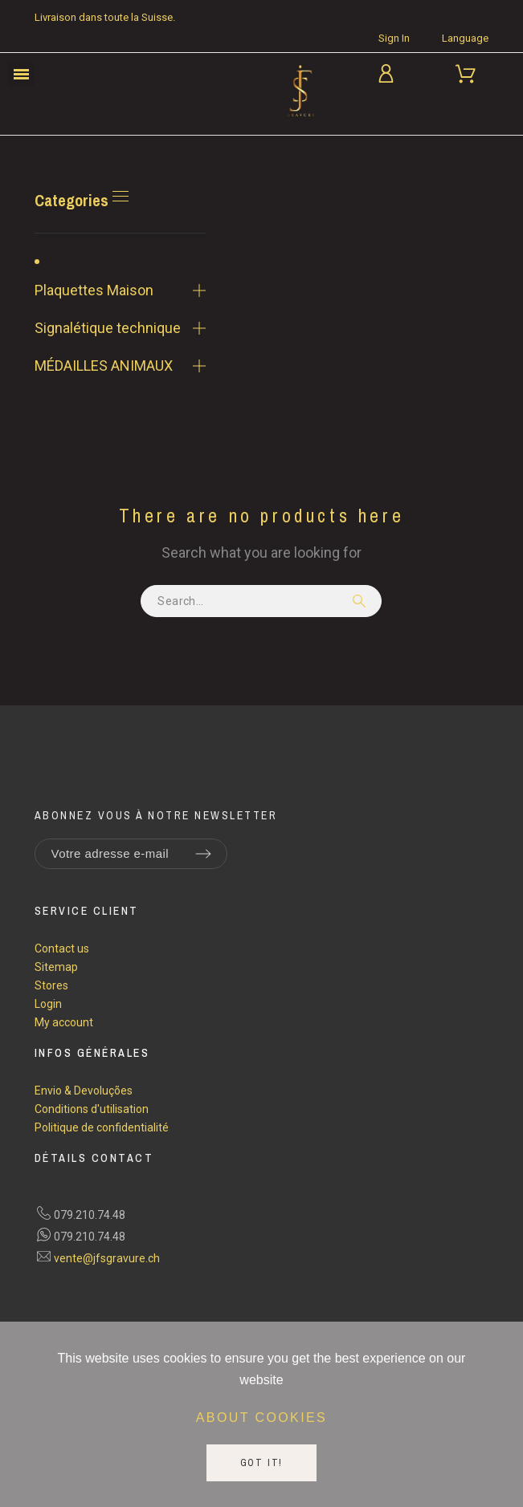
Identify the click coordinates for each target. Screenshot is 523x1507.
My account (64, 1022)
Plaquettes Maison (94, 290)
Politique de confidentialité (102, 1127)
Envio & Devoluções (84, 1090)
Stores (51, 985)
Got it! (262, 1462)
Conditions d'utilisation (92, 1109)
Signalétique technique (108, 327)
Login (48, 1003)
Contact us (62, 948)
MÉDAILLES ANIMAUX (104, 365)
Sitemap (56, 967)
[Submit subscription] (203, 854)
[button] (21, 74)
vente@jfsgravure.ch (107, 1258)
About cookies (261, 1417)
